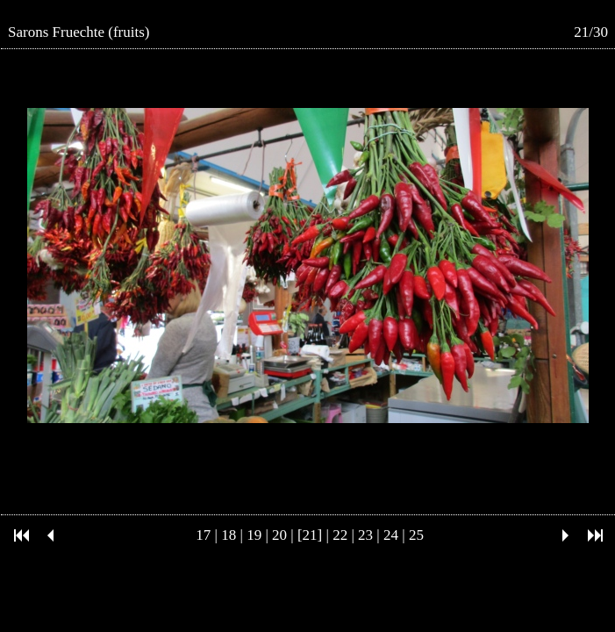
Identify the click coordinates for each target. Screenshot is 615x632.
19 (254, 535)
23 (365, 535)
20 (279, 535)
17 (203, 535)
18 (228, 535)
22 (340, 535)
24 (390, 535)
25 (416, 535)
